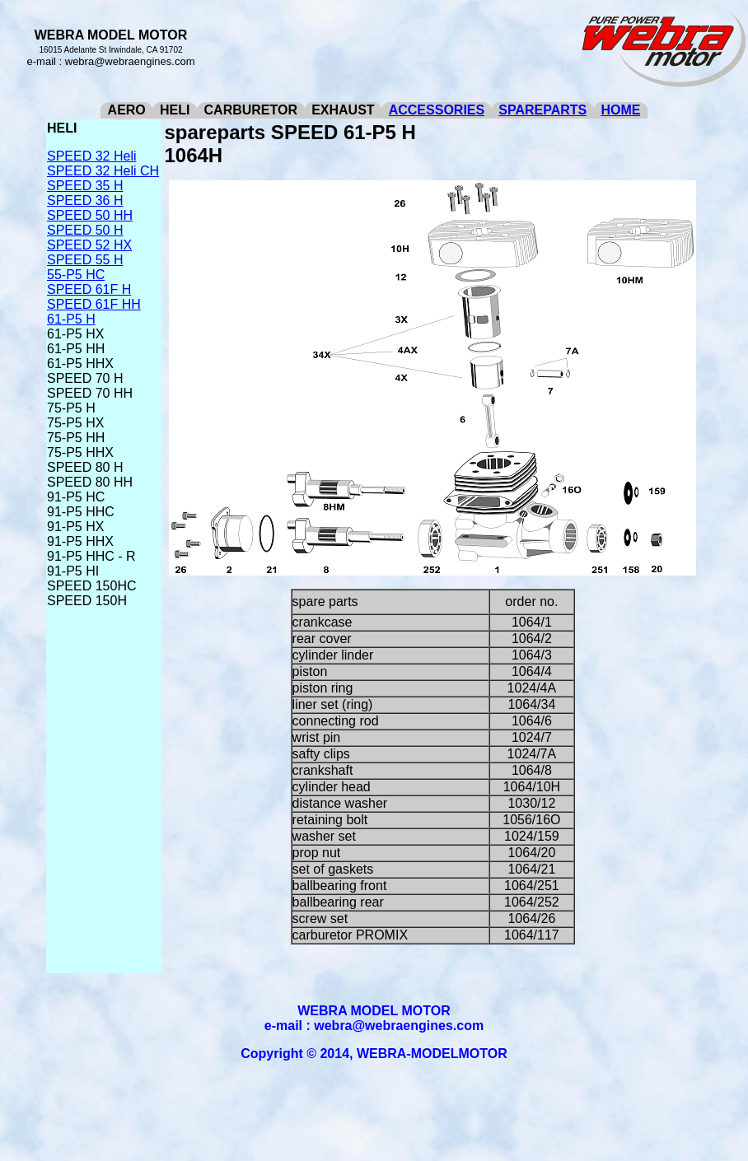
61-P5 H (71, 319)
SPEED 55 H (85, 260)
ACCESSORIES (436, 110)
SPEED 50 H (85, 230)
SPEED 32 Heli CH (103, 171)
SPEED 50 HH (90, 215)
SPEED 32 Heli (92, 156)
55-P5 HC (76, 275)
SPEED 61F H (89, 289)
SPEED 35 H (85, 186)
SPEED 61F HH (94, 304)
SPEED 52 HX (89, 245)
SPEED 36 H (85, 200)
